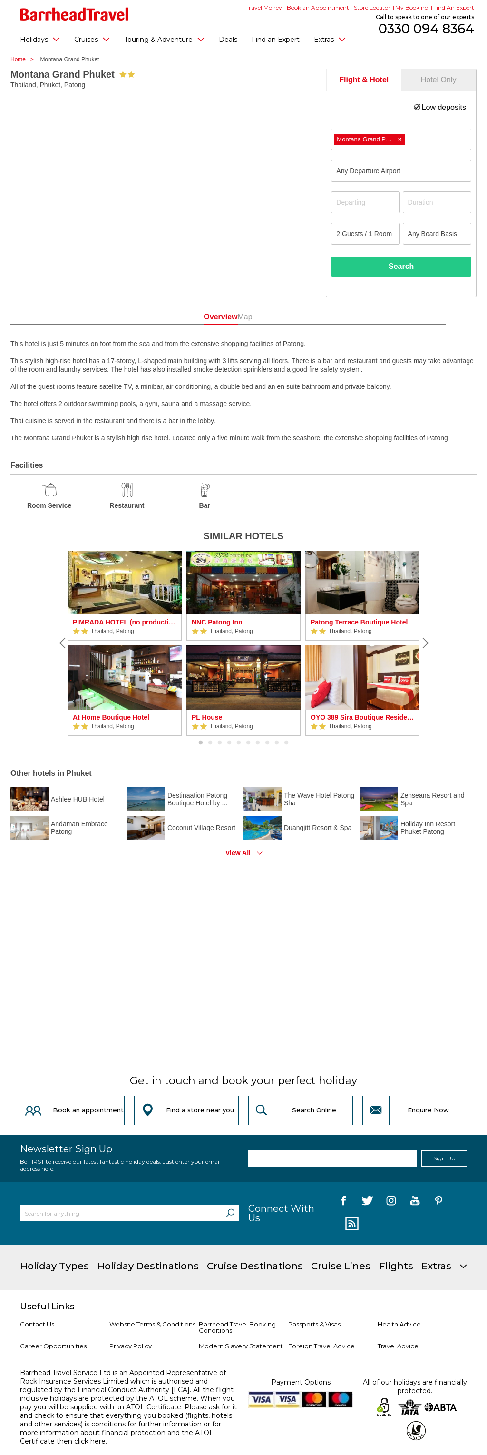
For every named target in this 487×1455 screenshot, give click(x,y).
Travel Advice (398, 1346)
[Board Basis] (437, 234)
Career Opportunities (53, 1346)
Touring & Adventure (164, 39)
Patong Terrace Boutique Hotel (359, 622)
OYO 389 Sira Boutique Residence (362, 717)
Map (285, 317)
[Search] (230, 1213)
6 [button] (248, 743)
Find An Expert (453, 7)
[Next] (424, 643)
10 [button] (286, 743)
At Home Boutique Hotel (111, 717)
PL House (207, 717)
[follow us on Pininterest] (438, 1202)
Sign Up (444, 1158)
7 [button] (258, 743)
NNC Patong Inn (217, 622)
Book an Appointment (318, 7)
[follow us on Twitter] (367, 1202)
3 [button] (219, 743)
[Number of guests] (365, 234)
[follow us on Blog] (350, 1224)
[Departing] (365, 202)
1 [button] (200, 743)
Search (401, 266)
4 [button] (229, 743)
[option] (124, 643)
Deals (228, 39)
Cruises (92, 39)
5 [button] (239, 743)
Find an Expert (276, 39)
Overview (201, 317)
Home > (24, 59)
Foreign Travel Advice (321, 1346)
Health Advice (399, 1324)
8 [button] (267, 743)
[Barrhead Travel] (74, 14)
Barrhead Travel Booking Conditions (237, 1327)
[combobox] (401, 139)
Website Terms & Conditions (152, 1324)
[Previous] (63, 643)
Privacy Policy (130, 1346)
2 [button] (210, 743)
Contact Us (37, 1324)
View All (238, 853)
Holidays (40, 39)
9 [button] (277, 743)
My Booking (412, 7)
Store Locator (372, 7)
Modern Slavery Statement (241, 1346)
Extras (330, 39)
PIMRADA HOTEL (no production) (124, 622)
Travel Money (263, 7)
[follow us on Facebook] (343, 1202)
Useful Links (47, 1306)
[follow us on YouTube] (415, 1202)
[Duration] (437, 202)
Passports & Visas (314, 1324)
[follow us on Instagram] (391, 1202)
